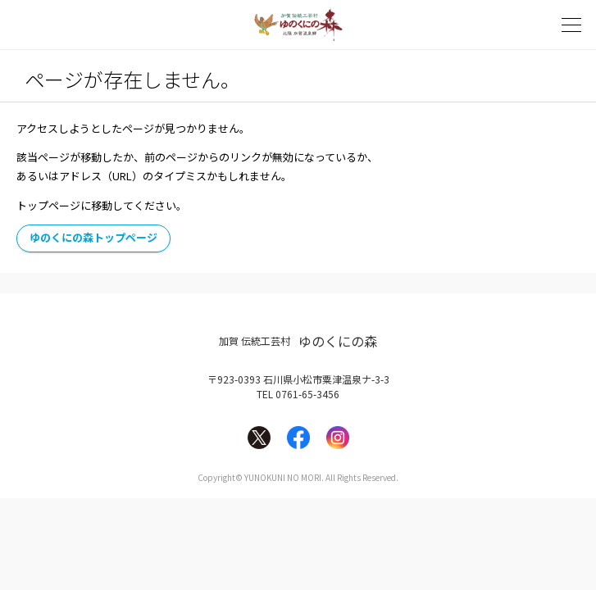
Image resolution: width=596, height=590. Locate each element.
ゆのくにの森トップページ (93, 237)
